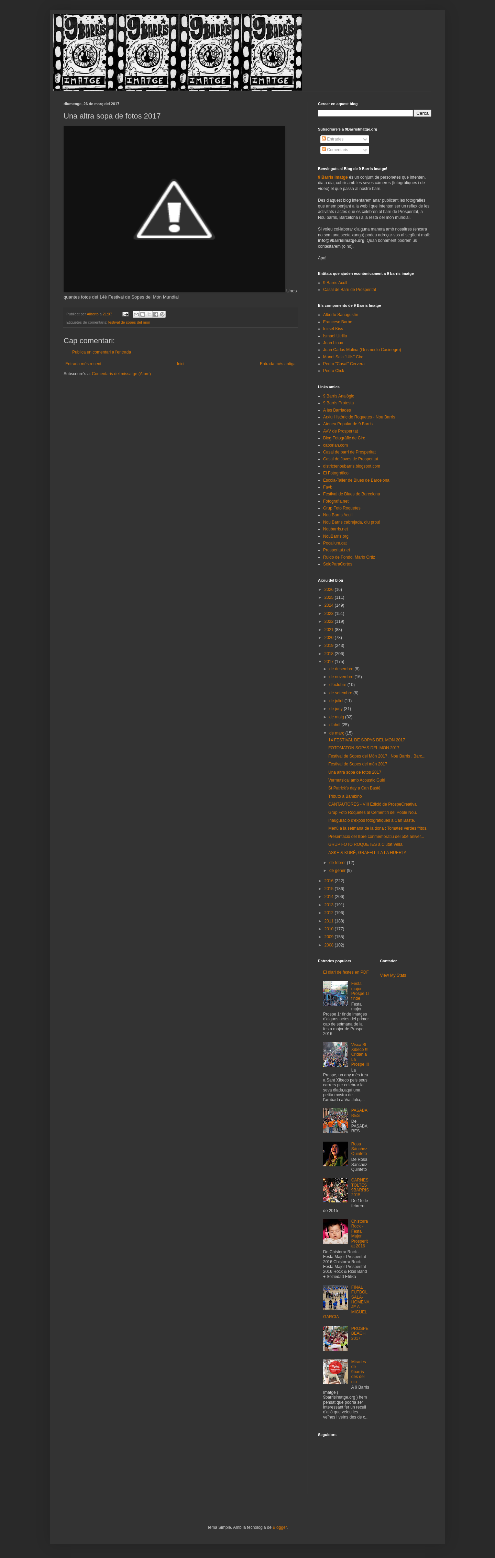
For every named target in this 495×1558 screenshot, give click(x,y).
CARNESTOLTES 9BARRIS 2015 (360, 1187)
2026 (329, 589)
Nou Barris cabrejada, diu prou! (351, 522)
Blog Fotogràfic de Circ (344, 438)
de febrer (338, 862)
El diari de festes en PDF (346, 972)
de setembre (341, 693)
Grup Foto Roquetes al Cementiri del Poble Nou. (372, 812)
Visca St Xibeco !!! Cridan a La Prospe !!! (360, 1054)
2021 (329, 629)
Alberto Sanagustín (340, 314)
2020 (329, 637)
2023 (329, 613)
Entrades (332, 139)
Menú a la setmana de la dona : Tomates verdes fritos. (378, 828)
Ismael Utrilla (335, 336)
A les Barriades (337, 410)
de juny (336, 708)
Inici (180, 363)
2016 (329, 880)
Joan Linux (333, 342)
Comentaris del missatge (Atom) (121, 373)
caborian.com (335, 445)
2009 (329, 936)
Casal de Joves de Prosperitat (350, 459)
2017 (329, 661)
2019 (329, 645)
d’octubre (338, 684)
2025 (329, 597)
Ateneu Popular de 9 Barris (348, 424)
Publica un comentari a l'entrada (101, 352)
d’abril (335, 724)
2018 (329, 653)
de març (337, 733)
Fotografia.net (336, 501)
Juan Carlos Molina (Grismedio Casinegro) (362, 349)
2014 (329, 896)
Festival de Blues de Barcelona (351, 494)
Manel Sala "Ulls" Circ (343, 357)
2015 (329, 888)
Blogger (280, 1527)
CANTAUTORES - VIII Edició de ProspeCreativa (372, 804)
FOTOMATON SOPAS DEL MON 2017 (363, 748)
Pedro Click (333, 370)
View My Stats (393, 975)
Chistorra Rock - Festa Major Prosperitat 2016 (359, 1233)
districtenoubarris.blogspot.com (351, 466)
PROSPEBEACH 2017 (359, 1333)
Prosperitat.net (336, 550)
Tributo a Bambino (345, 796)
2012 (329, 912)
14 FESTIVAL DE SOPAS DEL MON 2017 (366, 740)
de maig (337, 717)
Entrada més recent (83, 363)
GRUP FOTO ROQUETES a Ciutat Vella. (366, 844)
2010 (329, 929)
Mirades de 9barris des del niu (358, 1371)
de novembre (341, 676)
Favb (327, 487)
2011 (329, 921)
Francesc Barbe (337, 322)
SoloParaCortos (337, 564)
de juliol (336, 700)
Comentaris (335, 149)
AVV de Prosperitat (340, 431)
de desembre (341, 668)
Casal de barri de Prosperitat (349, 452)
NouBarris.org (336, 536)
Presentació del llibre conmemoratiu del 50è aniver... (376, 836)
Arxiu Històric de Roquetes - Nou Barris (359, 417)
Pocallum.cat (335, 543)
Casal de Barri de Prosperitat (349, 289)
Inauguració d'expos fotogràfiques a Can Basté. (371, 820)
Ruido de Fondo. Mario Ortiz (349, 557)
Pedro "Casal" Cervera (344, 363)
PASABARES (359, 1113)
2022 (329, 621)
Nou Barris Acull (337, 515)
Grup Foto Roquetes (342, 508)
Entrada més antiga (278, 363)
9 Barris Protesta (338, 403)
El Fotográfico (336, 473)
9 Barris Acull (335, 282)
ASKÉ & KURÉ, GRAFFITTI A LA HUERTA (367, 852)
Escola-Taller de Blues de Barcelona (356, 480)
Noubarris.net (335, 529)
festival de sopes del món (129, 322)
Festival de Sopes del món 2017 (357, 764)
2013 (329, 905)
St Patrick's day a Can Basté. (355, 788)
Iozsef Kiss (333, 328)
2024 (329, 605)
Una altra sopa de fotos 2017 (354, 772)
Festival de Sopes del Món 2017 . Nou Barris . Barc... (377, 756)
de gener (338, 870)
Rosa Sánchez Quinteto (359, 1149)
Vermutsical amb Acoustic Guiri (356, 780)
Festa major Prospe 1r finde (360, 991)
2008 (329, 945)
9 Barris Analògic (338, 396)
